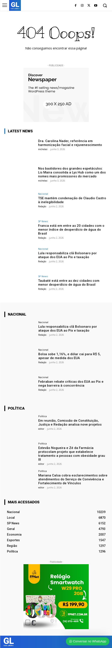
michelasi (42, 149)
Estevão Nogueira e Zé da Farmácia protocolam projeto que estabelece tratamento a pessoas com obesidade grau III (71, 454)
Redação (42, 206)
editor (41, 428)
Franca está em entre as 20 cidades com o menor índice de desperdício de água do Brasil (71, 229)
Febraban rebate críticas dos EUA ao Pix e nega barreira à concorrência (71, 383)
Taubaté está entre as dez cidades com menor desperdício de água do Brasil (68, 283)
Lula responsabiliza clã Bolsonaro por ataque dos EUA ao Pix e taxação (67, 255)
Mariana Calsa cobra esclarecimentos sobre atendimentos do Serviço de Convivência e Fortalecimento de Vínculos (72, 479)
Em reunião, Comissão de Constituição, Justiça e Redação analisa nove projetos (70, 422)
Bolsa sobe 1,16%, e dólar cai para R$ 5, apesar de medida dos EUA (69, 356)
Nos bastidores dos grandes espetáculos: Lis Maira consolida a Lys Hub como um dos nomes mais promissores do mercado (72, 172)
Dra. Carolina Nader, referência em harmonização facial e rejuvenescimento (70, 143)
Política (42, 416)
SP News (43, 221)
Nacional (43, 194)
